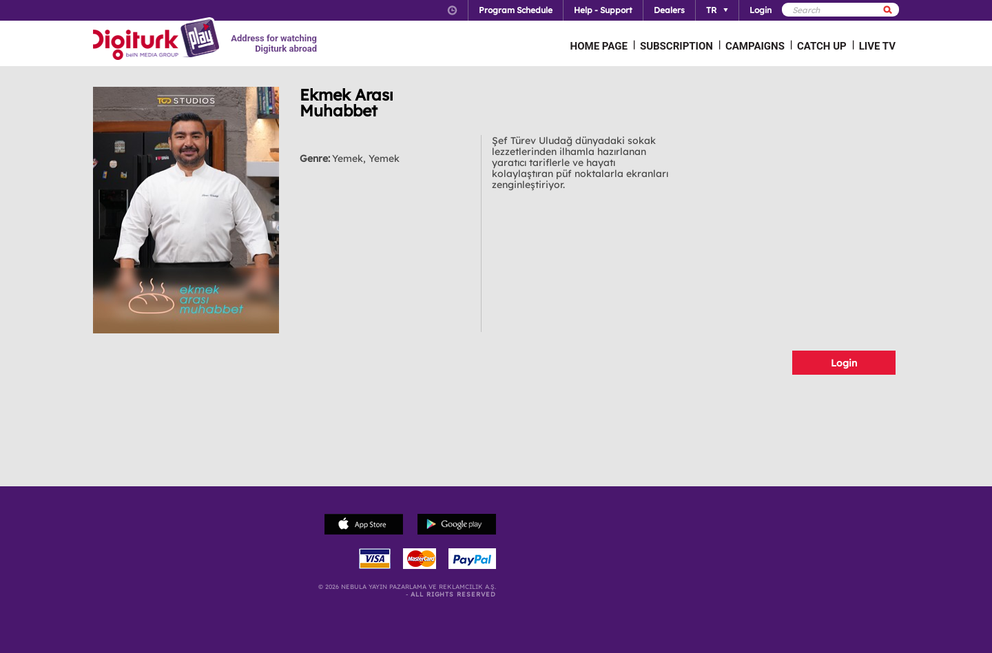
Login (844, 363)
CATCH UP (822, 46)
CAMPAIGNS (755, 46)
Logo (158, 40)
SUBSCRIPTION (676, 46)
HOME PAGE (599, 46)
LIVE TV (877, 46)
